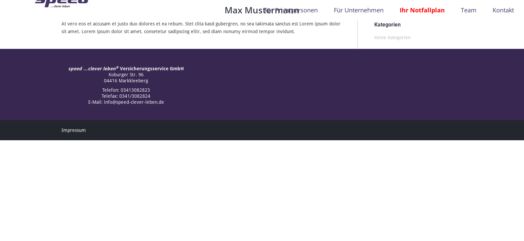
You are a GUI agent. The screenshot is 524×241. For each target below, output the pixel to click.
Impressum (73, 130)
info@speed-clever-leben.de (134, 102)
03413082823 (135, 90)
